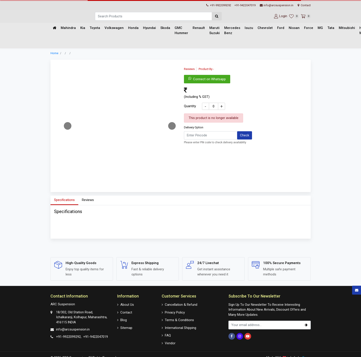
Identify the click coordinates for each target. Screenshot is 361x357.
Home (54, 53)
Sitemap (126, 328)
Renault (199, 28)
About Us (127, 305)
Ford (280, 28)
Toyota (95, 28)
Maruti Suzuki (214, 30)
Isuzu (249, 28)
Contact (304, 5)
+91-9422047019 (245, 5)
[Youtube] (247, 336)
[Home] (54, 28)
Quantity (190, 106)
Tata (330, 28)
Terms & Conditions (179, 320)
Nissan (294, 28)
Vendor (170, 343)
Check (244, 135)
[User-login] (280, 16)
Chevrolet (265, 28)
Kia (82, 28)
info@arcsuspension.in (276, 5)
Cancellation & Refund (181, 305)
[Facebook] (231, 336)
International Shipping (180, 328)
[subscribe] (306, 325)
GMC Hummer (181, 30)
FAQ (168, 335)
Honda (133, 28)
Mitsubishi (347, 28)
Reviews (88, 200)
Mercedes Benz (232, 30)
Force (308, 28)
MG (320, 28)
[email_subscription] (265, 325)
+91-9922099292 (218, 5)
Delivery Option (193, 127)
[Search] (153, 16)
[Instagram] (239, 336)
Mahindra (68, 28)
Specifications (64, 200)
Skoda (165, 28)
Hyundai (149, 28)
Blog (123, 320)
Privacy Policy (175, 312)
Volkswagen (114, 28)
